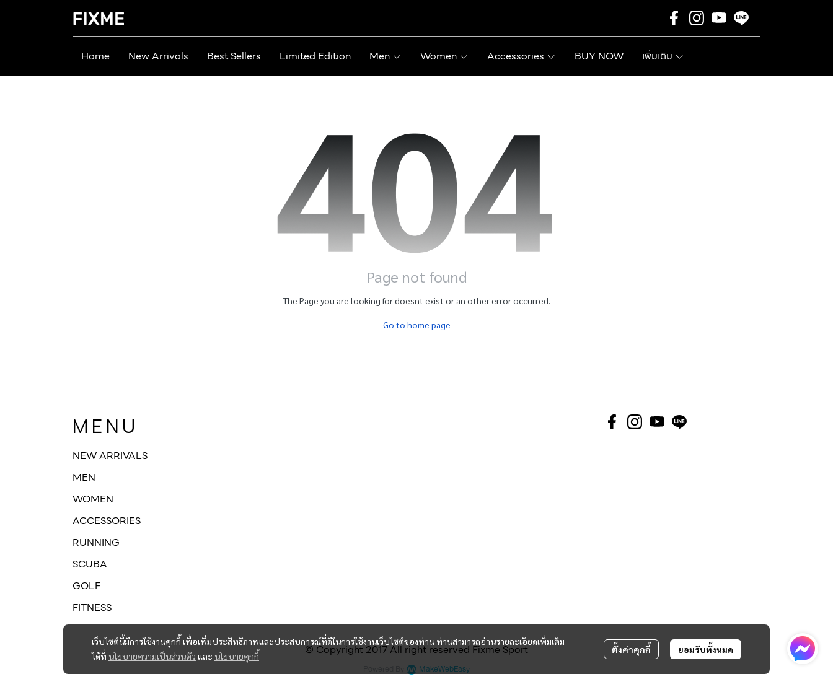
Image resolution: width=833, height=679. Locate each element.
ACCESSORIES (107, 520)
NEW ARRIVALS (110, 455)
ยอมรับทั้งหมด (705, 649)
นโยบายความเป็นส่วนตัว (152, 656)
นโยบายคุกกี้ (236, 656)
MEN (84, 477)
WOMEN (93, 499)
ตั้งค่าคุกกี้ (631, 649)
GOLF (86, 586)
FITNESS (92, 607)
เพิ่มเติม (663, 56)
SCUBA (90, 564)
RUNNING (96, 542)
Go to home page (417, 324)
